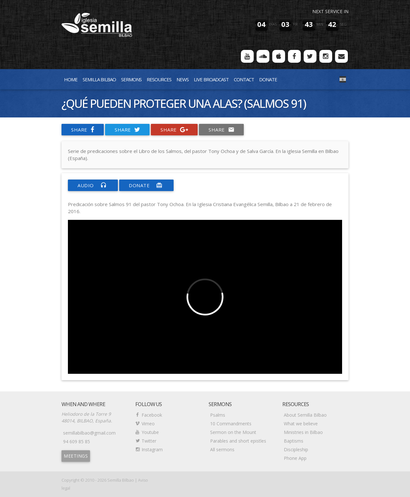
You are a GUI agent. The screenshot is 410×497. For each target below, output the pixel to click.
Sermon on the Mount (233, 432)
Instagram (152, 449)
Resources (159, 79)
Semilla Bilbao (99, 79)
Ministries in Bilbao (303, 432)
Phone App (295, 458)
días (273, 24)
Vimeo (148, 424)
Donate (268, 79)
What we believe (301, 424)
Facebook (152, 415)
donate (146, 185)
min (319, 24)
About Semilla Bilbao (305, 415)
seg (343, 24)
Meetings (76, 456)
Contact (244, 79)
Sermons (131, 79)
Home (71, 79)
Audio (93, 185)
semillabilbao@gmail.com (89, 433)
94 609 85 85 (76, 441)
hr (295, 24)
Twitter (149, 441)
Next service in (330, 11)
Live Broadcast (211, 79)
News (182, 79)
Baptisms (293, 441)
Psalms (217, 415)
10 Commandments (230, 424)
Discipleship (296, 449)
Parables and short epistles (238, 441)
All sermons (222, 449)
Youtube (150, 432)
